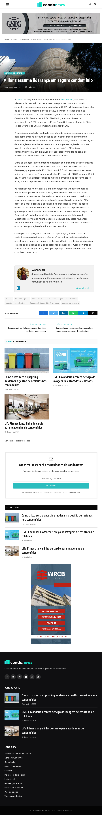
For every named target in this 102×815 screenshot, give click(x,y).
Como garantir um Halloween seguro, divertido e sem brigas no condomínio (27, 329)
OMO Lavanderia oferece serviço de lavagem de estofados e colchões (74, 379)
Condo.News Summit (13, 758)
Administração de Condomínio (18, 753)
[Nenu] (7, 4)
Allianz (20, 99)
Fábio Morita (51, 299)
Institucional (10, 779)
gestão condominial (68, 299)
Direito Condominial (13, 766)
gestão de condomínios (16, 303)
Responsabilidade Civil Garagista (44, 303)
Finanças (8, 770)
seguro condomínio (70, 303)
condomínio (67, 99)
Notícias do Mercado (14, 73)
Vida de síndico (11, 792)
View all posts (84, 288)
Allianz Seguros (22, 299)
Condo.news (41, 810)
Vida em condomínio (13, 796)
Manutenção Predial (13, 783)
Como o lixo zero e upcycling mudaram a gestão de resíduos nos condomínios (25, 381)
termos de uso (74, 493)
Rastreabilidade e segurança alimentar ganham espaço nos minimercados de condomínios (74, 329)
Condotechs (10, 762)
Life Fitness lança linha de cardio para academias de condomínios (24, 426)
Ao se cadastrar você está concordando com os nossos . (51, 493)
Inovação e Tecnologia (15, 775)
